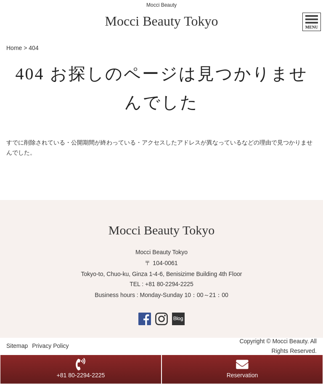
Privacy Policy (50, 345)
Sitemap (17, 345)
